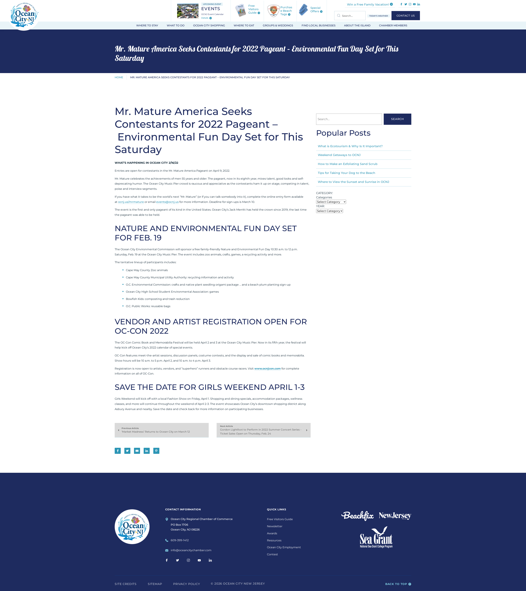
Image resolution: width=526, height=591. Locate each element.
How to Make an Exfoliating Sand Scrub (348, 164)
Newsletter (274, 526)
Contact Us (405, 15)
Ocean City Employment (284, 547)
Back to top (398, 584)
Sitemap (155, 584)
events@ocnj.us (167, 202)
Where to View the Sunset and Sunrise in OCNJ (353, 182)
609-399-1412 (180, 540)
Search (397, 119)
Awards (272, 533)
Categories (324, 197)
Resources (274, 540)
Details (206, 18)
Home (119, 77)
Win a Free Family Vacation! (370, 4)
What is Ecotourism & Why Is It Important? (350, 146)
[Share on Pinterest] (156, 451)
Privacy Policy (186, 584)
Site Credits (126, 584)
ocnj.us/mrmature (131, 202)
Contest (272, 554)
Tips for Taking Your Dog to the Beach (346, 173)
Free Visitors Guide (280, 519)
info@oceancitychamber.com (191, 550)
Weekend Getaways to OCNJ (339, 155)
